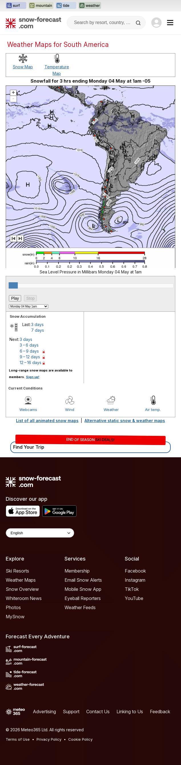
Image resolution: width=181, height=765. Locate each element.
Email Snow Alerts (83, 580)
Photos (13, 607)
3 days (37, 324)
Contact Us (98, 711)
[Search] (138, 22)
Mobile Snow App (83, 589)
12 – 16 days (30, 362)
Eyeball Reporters (83, 598)
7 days (37, 330)
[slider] (13, 285)
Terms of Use (18, 739)
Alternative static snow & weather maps (125, 420)
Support (71, 711)
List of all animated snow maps (47, 420)
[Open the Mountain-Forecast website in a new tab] (41, 5)
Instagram (135, 580)
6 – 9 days (29, 351)
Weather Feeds (80, 607)
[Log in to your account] (156, 22)
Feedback (160, 711)
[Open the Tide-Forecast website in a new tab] (66, 5)
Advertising (44, 711)
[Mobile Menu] (170, 22)
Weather (111, 409)
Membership (77, 571)
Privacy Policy (49, 739)
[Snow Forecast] (33, 22)
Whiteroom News (24, 598)
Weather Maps (21, 580)
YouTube (134, 598)
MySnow (15, 616)
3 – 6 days (29, 345)
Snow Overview (22, 589)
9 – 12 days (30, 356)
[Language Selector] (40, 533)
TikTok (132, 589)
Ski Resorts (17, 571)
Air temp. (153, 409)
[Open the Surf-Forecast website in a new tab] (16, 5)
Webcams (28, 409)
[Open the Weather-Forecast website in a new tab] (90, 5)
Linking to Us (129, 711)
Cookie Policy (80, 739)
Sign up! (32, 377)
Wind (69, 409)
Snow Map (23, 66)
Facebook (135, 571)
